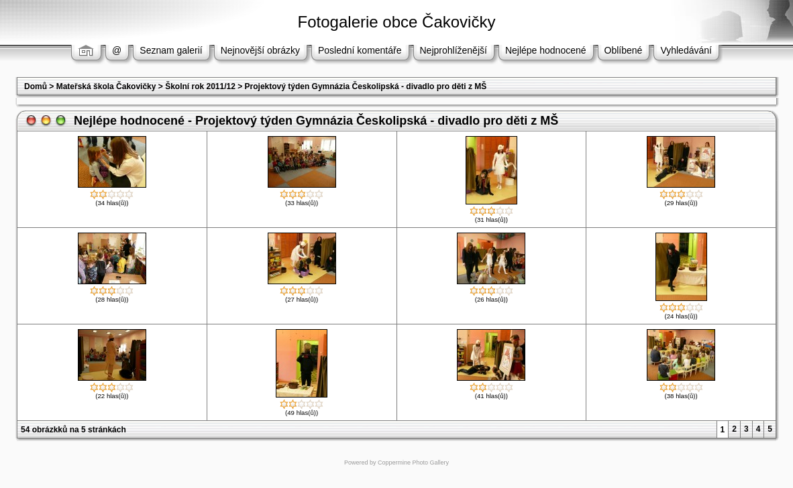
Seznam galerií (171, 50)
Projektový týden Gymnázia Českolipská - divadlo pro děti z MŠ (366, 86)
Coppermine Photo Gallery (413, 462)
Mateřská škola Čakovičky (106, 86)
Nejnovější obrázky (260, 50)
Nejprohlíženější (453, 50)
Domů (35, 86)
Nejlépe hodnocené (545, 50)
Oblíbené (623, 50)
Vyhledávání (686, 50)
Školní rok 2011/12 (200, 86)
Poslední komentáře (360, 50)
